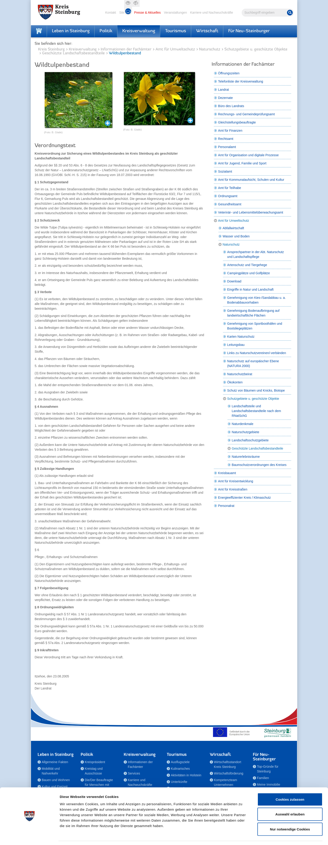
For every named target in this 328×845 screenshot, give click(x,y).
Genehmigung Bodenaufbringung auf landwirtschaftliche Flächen (253, 313)
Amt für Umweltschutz (175, 49)
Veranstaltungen (175, 12)
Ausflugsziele (180, 762)
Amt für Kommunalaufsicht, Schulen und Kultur (251, 179)
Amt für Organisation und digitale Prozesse (248, 155)
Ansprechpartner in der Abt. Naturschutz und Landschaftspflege (255, 254)
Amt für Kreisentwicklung (235, 481)
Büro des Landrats (231, 106)
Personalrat (226, 506)
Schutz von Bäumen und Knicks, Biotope (256, 390)
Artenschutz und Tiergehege (247, 265)
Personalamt (227, 147)
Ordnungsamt (227, 196)
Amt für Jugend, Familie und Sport (242, 163)
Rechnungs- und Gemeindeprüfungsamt (246, 114)
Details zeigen (242, 836)
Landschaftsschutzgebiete (250, 440)
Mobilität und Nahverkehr (51, 771)
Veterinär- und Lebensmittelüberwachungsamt (250, 212)
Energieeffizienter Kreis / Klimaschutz (244, 497)
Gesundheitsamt (229, 204)
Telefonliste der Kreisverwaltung (240, 81)
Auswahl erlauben (290, 800)
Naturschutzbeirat (239, 374)
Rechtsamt (225, 139)
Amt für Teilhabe (229, 188)
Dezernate (225, 98)
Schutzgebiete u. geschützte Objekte (255, 49)
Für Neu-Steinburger (249, 31)
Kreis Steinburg (51, 49)
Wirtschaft (207, 31)
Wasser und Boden (236, 236)
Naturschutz (209, 49)
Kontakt (110, 12)
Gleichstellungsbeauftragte (237, 122)
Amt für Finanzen (230, 130)
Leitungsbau (235, 345)
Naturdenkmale (242, 424)
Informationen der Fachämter (126, 49)
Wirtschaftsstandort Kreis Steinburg (227, 764)
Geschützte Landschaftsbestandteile (73, 53)
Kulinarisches (180, 768)
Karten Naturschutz (240, 336)
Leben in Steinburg (71, 31)
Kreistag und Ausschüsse (94, 771)
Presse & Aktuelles (147, 12)
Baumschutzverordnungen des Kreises (259, 465)
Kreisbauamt (227, 473)
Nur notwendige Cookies (290, 815)
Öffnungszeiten (228, 73)
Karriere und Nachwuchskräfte (211, 12)
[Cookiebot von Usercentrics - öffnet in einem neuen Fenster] (29, 836)
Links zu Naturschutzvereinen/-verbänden (256, 353)
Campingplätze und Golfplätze (248, 273)
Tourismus (175, 31)
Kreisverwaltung (138, 31)
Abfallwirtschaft (233, 228)
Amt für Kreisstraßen (232, 489)
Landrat (223, 89)
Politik (106, 31)
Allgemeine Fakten (55, 762)
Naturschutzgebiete (245, 432)
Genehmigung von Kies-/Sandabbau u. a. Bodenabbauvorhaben (256, 300)
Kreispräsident (95, 762)
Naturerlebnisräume (246, 456)
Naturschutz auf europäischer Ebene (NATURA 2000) (253, 363)
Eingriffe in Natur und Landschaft (250, 289)
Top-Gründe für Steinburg (267, 769)
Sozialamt (225, 171)
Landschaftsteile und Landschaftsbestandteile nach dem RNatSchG (256, 410)
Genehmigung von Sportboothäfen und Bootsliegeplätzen (254, 326)
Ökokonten (235, 382)
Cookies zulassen (290, 785)
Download (234, 281)
